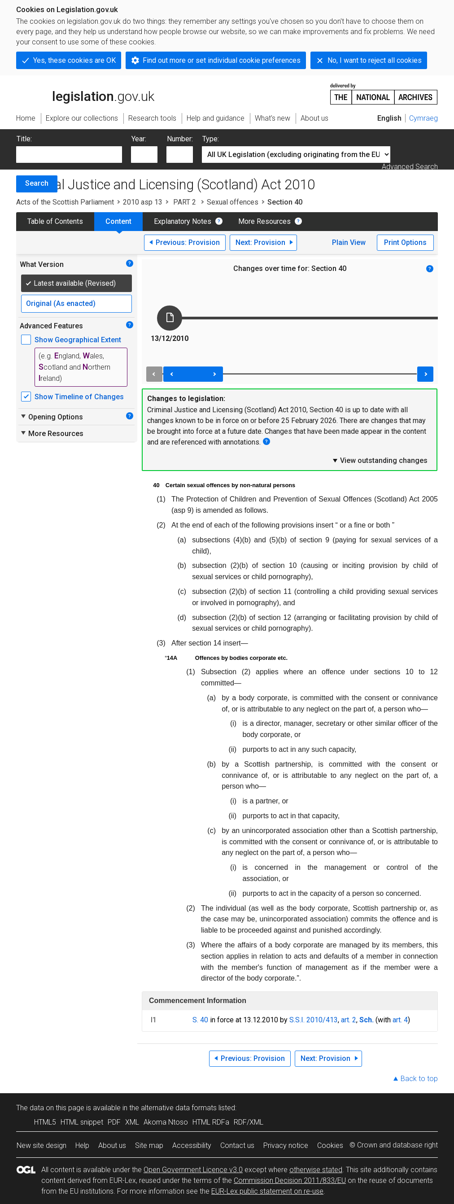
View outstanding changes (380, 460)
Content (118, 221)
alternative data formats (179, 1108)
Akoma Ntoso (166, 1122)
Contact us (237, 1145)
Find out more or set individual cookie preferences (222, 60)
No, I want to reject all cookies (374, 60)
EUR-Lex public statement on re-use (267, 1191)
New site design (41, 1145)
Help (82, 1145)
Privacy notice (285, 1145)
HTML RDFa (210, 1122)
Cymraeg (423, 118)
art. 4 (400, 1020)
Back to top (419, 1078)
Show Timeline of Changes (79, 397)
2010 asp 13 (142, 202)
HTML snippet (82, 1122)
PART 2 (184, 202)
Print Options (405, 242)
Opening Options (51, 416)
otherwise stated (315, 1169)
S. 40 (200, 1020)
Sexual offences (232, 202)
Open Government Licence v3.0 (193, 1169)
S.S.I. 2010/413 (313, 1020)
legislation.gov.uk (85, 93)
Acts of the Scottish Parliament (65, 202)
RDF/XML (248, 1122)
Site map (149, 1145)
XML (132, 1122)
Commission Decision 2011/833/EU (290, 1180)
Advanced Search (410, 166)
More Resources (264, 221)
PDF (114, 1122)
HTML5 (45, 1122)
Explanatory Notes (182, 221)
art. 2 (348, 1020)
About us (112, 1145)
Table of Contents (55, 221)
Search (36, 183)
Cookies (330, 1145)
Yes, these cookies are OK (74, 60)
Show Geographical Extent (78, 340)
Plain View (349, 242)
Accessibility (191, 1145)
